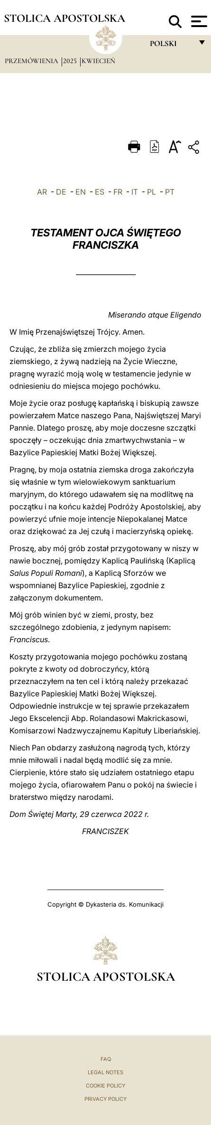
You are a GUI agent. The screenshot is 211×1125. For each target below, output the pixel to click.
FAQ (106, 1059)
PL (151, 192)
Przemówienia (32, 60)
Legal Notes (105, 1072)
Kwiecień (98, 60)
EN (80, 192)
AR (42, 192)
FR (117, 192)
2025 (71, 60)
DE (61, 192)
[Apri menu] (198, 21)
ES (99, 192)
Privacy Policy (105, 1099)
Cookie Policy (105, 1085)
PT (169, 192)
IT (134, 192)
